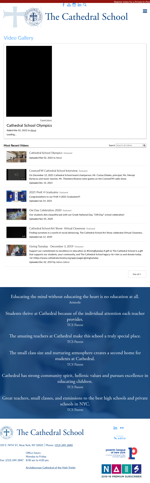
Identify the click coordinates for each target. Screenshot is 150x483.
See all (137, 274)
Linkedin (115, 428)
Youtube (69, 4)
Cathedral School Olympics (29, 125)
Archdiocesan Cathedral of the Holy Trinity (51, 467)
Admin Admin (62, 262)
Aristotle (75, 302)
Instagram (74, 4)
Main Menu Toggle (145, 11)
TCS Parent (75, 325)
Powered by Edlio (120, 437)
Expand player (46, 120)
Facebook (63, 4)
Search (85, 4)
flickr (122, 428)
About (33, 130)
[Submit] (144, 145)
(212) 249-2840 (64, 445)
